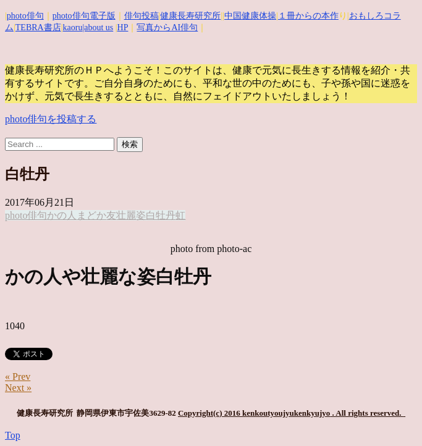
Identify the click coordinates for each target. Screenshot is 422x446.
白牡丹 (160, 215)
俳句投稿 (141, 15)
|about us (97, 27)
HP (123, 27)
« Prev (17, 376)
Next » (18, 387)
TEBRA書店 (38, 27)
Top (12, 435)
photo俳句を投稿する (50, 119)
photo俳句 (25, 15)
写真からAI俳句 (167, 27)
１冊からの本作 (308, 15)
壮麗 (126, 215)
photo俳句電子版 (84, 15)
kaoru (73, 27)
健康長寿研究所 (190, 15)
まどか (91, 215)
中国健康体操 (250, 15)
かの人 (62, 215)
